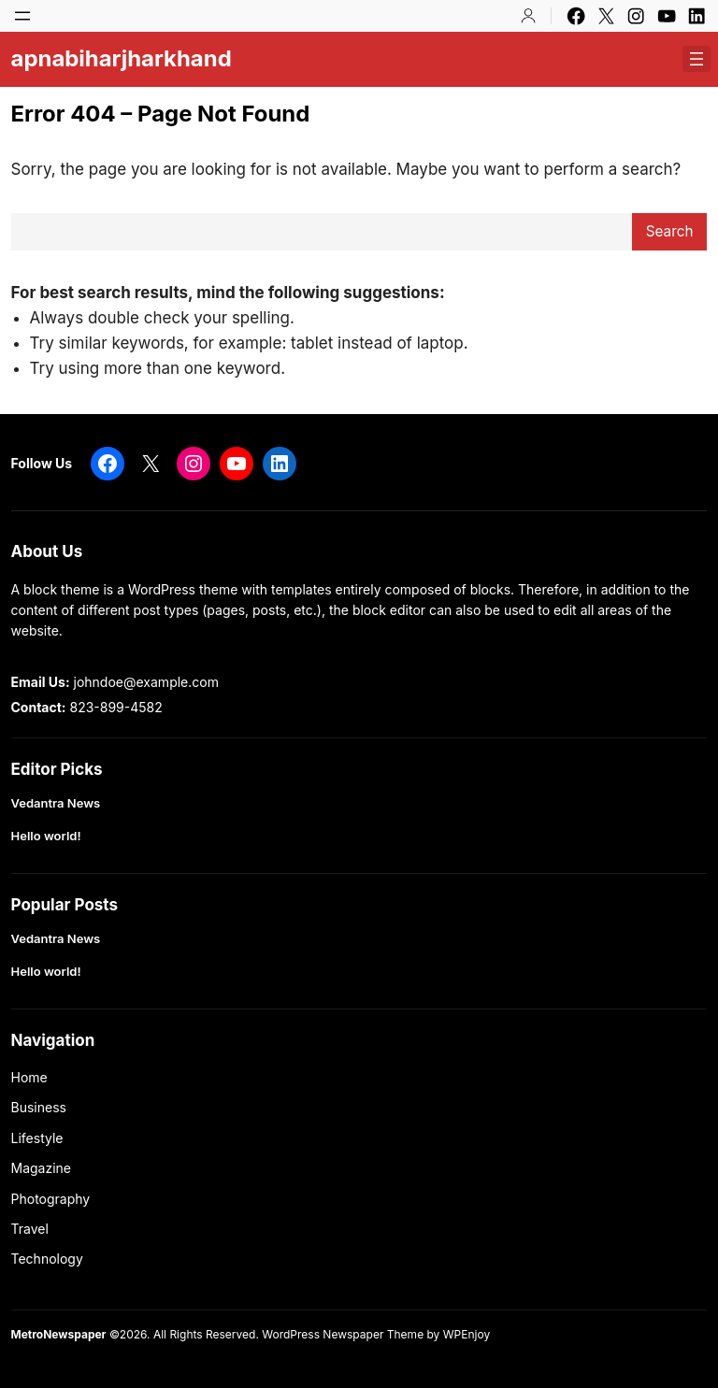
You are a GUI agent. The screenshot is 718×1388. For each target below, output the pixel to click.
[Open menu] (22, 16)
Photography (51, 1199)
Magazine (41, 1168)
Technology (47, 1258)
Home (29, 1077)
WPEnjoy (466, 1334)
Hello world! (46, 836)
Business (38, 1107)
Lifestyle (37, 1138)
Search (670, 231)
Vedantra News (56, 803)
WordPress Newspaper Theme (343, 1334)
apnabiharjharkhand (121, 58)
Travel (30, 1229)
